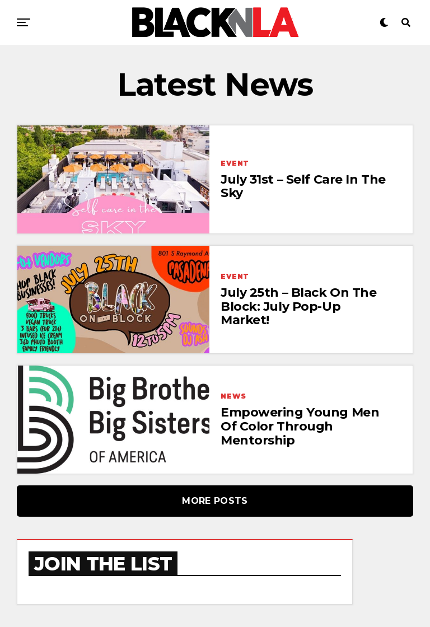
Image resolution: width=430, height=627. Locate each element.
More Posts (214, 500)
